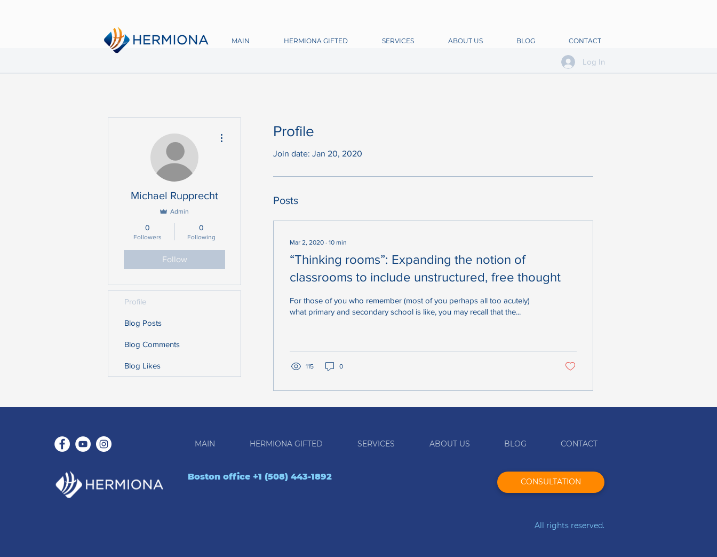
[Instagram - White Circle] (103, 444)
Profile (135, 301)
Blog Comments (152, 344)
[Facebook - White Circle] (62, 444)
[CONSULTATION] (550, 482)
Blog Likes (142, 365)
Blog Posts (143, 322)
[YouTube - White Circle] (83, 444)
